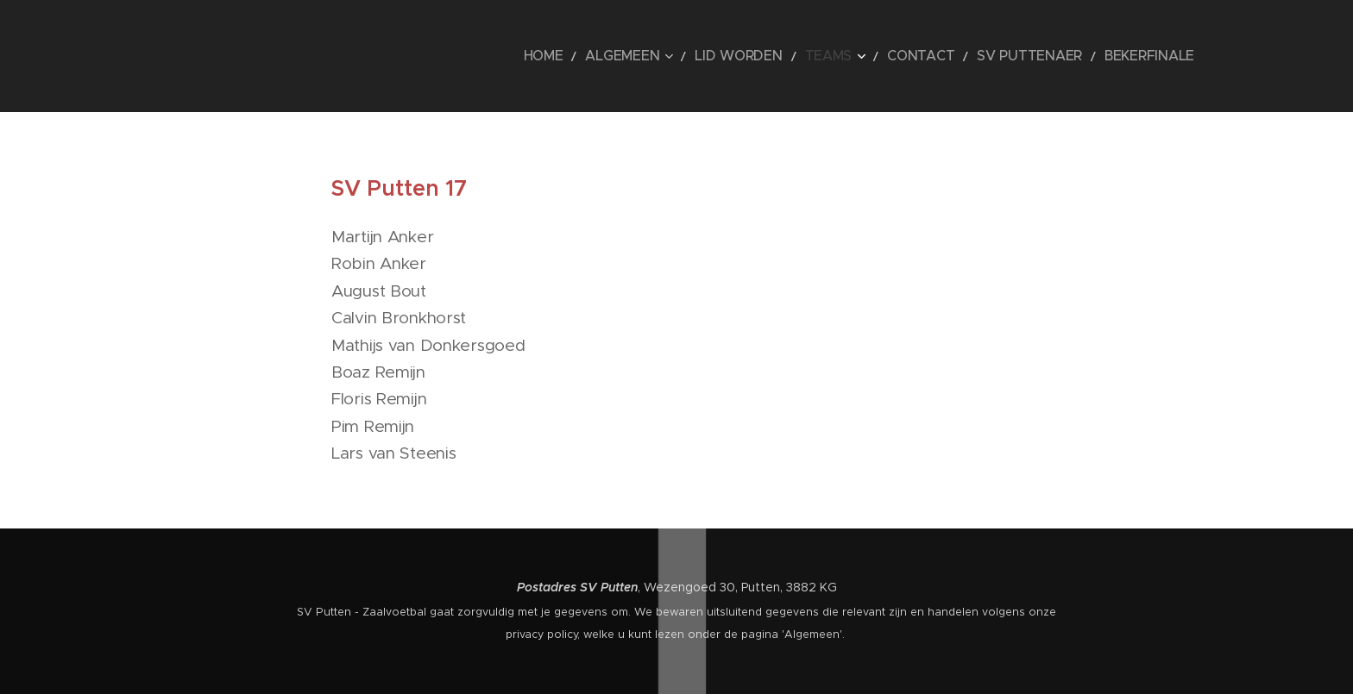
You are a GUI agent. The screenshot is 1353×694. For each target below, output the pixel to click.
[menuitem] (624, 56)
